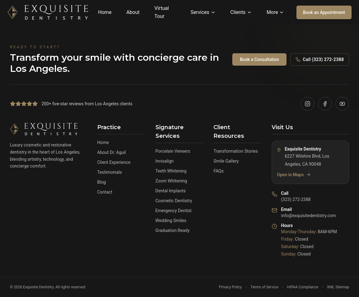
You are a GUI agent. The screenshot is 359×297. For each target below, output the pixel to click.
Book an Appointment (324, 12)
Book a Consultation (259, 59)
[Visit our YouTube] (342, 104)
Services (202, 12)
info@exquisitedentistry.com (308, 215)
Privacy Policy (230, 287)
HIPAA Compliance (302, 287)
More (275, 12)
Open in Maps (294, 174)
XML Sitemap (338, 287)
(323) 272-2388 (296, 199)
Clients (241, 12)
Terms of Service (264, 287)
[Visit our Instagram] (307, 104)
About (133, 12)
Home (105, 12)
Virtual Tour (162, 12)
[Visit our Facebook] (325, 104)
